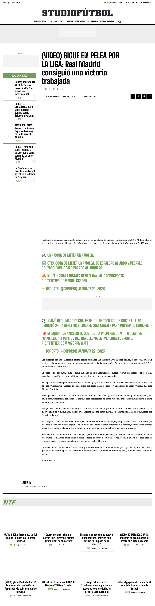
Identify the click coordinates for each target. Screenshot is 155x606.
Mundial (19, 141)
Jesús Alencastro (137, 545)
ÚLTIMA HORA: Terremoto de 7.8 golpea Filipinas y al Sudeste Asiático (20, 538)
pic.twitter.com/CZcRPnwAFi (65, 343)
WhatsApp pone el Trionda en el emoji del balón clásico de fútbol (134, 585)
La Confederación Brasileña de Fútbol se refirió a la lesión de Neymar (25, 173)
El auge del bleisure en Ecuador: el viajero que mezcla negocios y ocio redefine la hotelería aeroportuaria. (96, 587)
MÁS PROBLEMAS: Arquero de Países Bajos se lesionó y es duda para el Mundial (24, 131)
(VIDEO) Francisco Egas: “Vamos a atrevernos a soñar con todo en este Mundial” (25, 152)
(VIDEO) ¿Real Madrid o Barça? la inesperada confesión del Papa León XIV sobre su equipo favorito (21, 587)
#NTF (12, 545)
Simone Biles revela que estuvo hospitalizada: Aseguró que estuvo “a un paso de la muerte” (96, 539)
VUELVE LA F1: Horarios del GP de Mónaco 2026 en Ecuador (58, 584)
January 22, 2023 (91, 288)
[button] (119, 21)
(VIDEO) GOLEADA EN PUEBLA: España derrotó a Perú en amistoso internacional (25, 88)
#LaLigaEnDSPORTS (109, 276)
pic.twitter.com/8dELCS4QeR (64, 280)
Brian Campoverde (24, 596)
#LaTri (18, 162)
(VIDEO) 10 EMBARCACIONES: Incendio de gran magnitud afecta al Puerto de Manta (134, 538)
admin (56, 97)
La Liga (56, 89)
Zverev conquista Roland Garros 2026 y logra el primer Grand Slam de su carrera (58, 538)
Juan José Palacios (61, 545)
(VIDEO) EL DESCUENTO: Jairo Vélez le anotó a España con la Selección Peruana (24, 109)
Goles (18, 98)
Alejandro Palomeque (24, 545)
